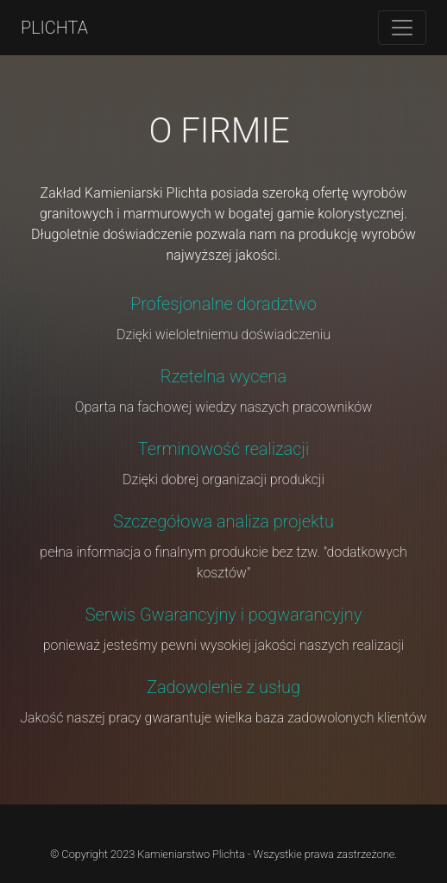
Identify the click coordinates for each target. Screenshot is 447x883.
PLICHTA (54, 27)
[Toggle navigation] (402, 27)
